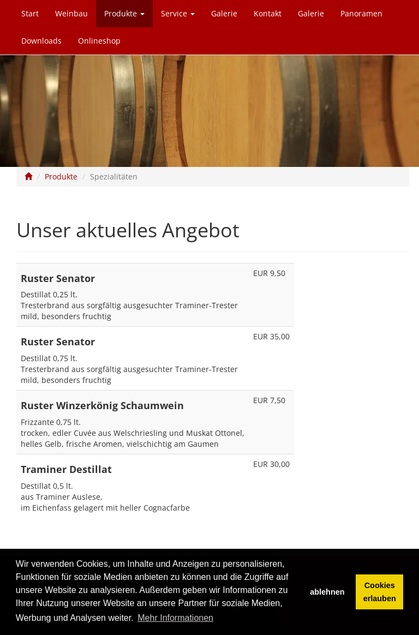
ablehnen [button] (327, 592)
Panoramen (361, 13)
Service (178, 13)
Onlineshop (99, 40)
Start (30, 13)
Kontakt (268, 13)
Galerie (224, 13)
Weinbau (71, 13)
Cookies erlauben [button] (379, 592)
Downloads (41, 40)
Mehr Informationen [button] (175, 617)
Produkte (124, 13)
